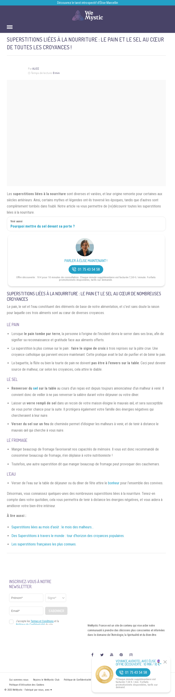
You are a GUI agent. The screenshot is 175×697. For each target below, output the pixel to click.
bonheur (113, 483)
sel (35, 388)
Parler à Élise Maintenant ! (85, 261)
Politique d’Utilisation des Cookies (26, 684)
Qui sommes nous (18, 679)
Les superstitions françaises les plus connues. (43, 544)
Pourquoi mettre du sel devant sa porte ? (42, 226)
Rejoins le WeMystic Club (46, 679)
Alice (35, 68)
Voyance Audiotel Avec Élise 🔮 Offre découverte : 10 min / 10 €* (139, 663)
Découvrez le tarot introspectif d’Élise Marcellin (87, 3)
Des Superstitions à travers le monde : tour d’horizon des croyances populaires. (67, 536)
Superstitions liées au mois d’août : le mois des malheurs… (52, 527)
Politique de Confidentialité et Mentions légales (88, 679)
